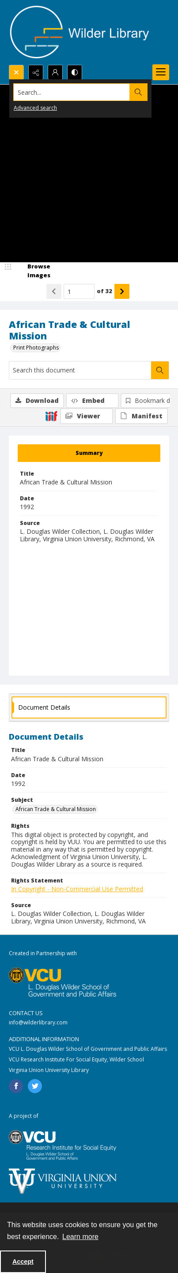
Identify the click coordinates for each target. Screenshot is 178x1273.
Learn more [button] (80, 1236)
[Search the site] (72, 92)
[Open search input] (16, 72)
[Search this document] (80, 370)
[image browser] (33, 270)
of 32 (104, 291)
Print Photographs (36, 347)
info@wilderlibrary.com (38, 1022)
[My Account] (55, 72)
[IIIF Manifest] (141, 416)
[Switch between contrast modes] (75, 72)
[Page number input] (79, 291)
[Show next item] (121, 291)
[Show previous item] (53, 291)
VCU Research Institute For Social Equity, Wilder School (76, 1059)
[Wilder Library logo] (79, 32)
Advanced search (35, 108)
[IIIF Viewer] (86, 416)
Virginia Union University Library (49, 1070)
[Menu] (160, 72)
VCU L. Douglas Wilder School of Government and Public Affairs (88, 1049)
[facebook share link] (16, 1086)
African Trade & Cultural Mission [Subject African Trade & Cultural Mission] (55, 809)
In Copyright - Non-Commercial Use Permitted (77, 889)
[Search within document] (160, 370)
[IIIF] (51, 415)
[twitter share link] (35, 1086)
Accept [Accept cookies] (23, 1261)
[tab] (89, 453)
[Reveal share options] (36, 72)
